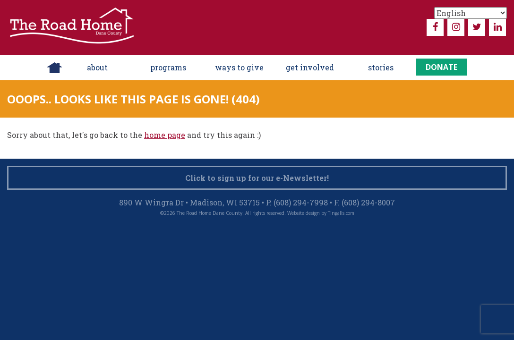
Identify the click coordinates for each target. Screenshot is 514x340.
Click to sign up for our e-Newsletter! (257, 178)
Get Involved (310, 67)
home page (164, 135)
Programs (168, 67)
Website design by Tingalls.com (320, 213)
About (97, 67)
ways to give (239, 67)
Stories (381, 67)
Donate (441, 67)
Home (54, 67)
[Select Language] (470, 13)
